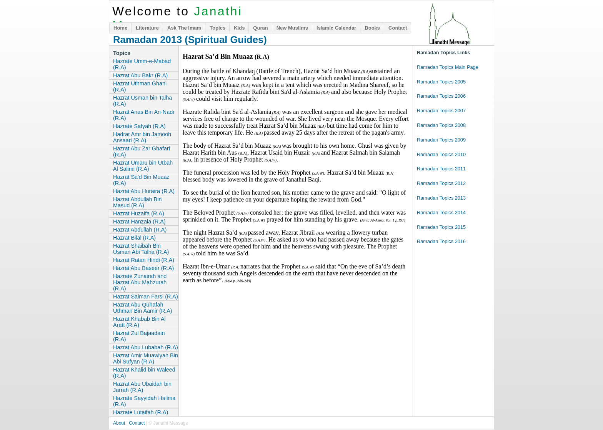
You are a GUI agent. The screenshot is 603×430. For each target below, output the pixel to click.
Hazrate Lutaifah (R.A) (140, 412)
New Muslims (292, 28)
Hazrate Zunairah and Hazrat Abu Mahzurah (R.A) (140, 282)
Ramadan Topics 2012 (441, 183)
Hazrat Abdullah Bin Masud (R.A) (137, 202)
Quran (260, 28)
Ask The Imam (184, 28)
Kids (239, 28)
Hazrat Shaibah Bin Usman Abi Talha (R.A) (141, 249)
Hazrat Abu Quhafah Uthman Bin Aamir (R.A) (142, 308)
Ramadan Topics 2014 (441, 212)
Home (120, 28)
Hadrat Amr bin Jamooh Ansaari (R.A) (142, 137)
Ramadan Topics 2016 (441, 241)
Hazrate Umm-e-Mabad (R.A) (142, 64)
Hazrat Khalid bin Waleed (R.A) (144, 373)
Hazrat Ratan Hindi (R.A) (143, 260)
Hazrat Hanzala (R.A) (139, 221)
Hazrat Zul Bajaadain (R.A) (139, 336)
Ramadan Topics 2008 (441, 125)
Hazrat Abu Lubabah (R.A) (145, 347)
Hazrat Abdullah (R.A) (140, 230)
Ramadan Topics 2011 (441, 169)
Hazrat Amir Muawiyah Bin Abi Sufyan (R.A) (145, 358)
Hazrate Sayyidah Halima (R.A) (144, 401)
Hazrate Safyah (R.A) (139, 126)
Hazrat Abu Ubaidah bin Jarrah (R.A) (142, 387)
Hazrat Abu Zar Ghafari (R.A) (141, 151)
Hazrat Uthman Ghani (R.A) (140, 86)
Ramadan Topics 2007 (441, 110)
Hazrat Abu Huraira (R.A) (144, 191)
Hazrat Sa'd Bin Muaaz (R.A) (141, 180)
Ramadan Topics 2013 (441, 198)
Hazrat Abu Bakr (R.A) (140, 75)
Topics (217, 28)
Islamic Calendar (336, 28)
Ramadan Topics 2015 (441, 227)
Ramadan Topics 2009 (441, 140)
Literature (147, 28)
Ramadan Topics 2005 (441, 82)
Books (372, 28)
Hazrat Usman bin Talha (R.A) (142, 101)
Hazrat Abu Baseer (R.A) (143, 268)
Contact (397, 28)
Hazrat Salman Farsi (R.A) (145, 296)
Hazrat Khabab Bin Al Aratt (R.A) (139, 322)
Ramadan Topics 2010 (441, 154)
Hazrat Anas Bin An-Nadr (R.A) (144, 115)
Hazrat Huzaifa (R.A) (138, 213)
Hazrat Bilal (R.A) (134, 238)
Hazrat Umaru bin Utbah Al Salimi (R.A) (143, 166)
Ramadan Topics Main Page (447, 67)
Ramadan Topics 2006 (441, 96)
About (119, 423)
